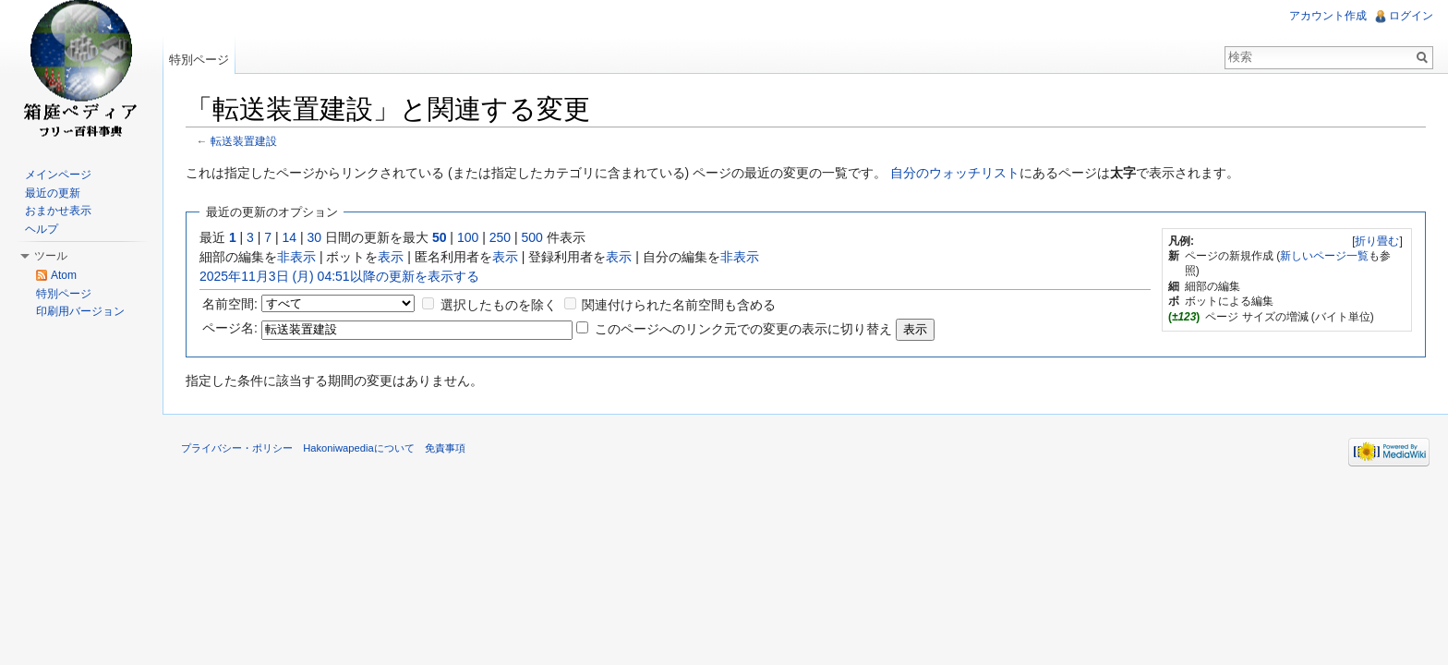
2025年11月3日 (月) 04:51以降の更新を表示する (339, 276)
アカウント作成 (1328, 15)
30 (315, 237)
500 (531, 237)
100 (467, 237)
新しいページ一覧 (1324, 255)
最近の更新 (52, 193)
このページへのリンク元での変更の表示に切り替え (743, 328)
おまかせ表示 (58, 210)
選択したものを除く (498, 304)
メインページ (58, 174)
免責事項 (445, 447)
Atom (64, 275)
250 (500, 237)
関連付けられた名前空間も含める (679, 304)
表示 (391, 256)
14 (290, 237)
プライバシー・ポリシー (237, 447)
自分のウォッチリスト (955, 172)
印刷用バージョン (80, 311)
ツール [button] (50, 255)
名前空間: (230, 303)
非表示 (296, 256)
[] (1377, 241)
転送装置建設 (244, 141)
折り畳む (1377, 241)
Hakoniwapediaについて (359, 447)
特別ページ (199, 59)
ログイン (1411, 15)
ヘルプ (41, 229)
